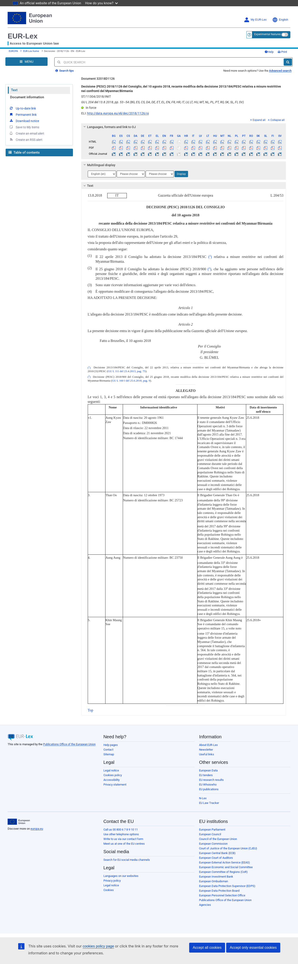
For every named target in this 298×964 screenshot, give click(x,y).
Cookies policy (112, 775)
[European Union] (19, 822)
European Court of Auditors (216, 857)
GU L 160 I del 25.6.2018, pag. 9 (131, 380)
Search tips (64, 70)
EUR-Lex (22, 36)
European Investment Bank (216, 876)
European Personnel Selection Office (222, 895)
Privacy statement (114, 784)
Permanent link (23, 114)
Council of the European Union (218, 839)
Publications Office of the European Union (69, 744)
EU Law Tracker (209, 803)
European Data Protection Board (219, 890)
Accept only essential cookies (253, 947)
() (210, 257)
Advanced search (280, 70)
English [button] (280, 20)
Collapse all (276, 120)
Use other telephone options (121, 834)
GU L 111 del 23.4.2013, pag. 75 (126, 371)
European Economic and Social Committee (226, 867)
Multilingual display (98, 165)
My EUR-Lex (255, 20)
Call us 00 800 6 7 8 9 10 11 (120, 829)
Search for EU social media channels (126, 859)
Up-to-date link (22, 108)
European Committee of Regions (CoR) (223, 872)
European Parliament (212, 829)
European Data (208, 770)
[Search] (288, 62)
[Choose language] (102, 174)
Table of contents (24, 152)
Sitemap (108, 754)
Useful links (206, 754)
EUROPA (13, 51)
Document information (27, 97)
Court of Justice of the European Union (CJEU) (228, 848)
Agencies (205, 904)
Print (282, 52)
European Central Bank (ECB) (217, 853)
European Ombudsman (213, 881)
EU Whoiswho (208, 784)
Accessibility (111, 780)
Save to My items (24, 127)
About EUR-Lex (208, 745)
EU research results (211, 780)
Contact (108, 749)
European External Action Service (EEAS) (224, 862)
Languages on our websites (120, 876)
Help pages (110, 745)
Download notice (24, 120)
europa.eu (37, 828)
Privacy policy (112, 880)
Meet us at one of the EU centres (124, 843)
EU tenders (206, 775)
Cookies (108, 890)
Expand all (257, 120)
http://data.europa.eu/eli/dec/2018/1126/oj (118, 113)
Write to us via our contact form (123, 839)
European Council (210, 834)
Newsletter (206, 749)
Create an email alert (26, 133)
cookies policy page (98, 946)
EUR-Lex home (31, 51)
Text (14, 90)
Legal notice (111, 770)
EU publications (209, 789)
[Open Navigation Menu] (26, 61)
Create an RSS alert (25, 139)
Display (181, 174)
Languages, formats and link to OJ (109, 127)
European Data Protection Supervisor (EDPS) (227, 886)
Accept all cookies (207, 947)
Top (90, 710)
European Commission (213, 843)
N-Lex (202, 798)
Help (269, 52)
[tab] (183, 127)
